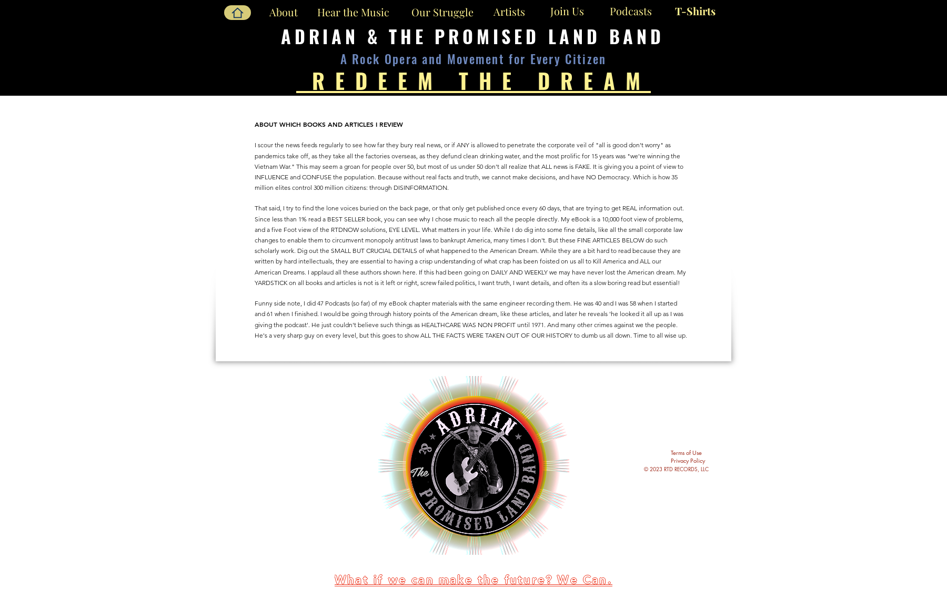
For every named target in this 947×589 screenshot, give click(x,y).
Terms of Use (686, 452)
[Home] (237, 12)
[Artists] (509, 12)
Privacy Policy (688, 460)
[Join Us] (567, 11)
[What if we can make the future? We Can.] (474, 580)
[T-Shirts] (695, 11)
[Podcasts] (630, 11)
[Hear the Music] (353, 12)
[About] (283, 12)
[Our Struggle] (442, 12)
